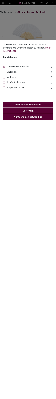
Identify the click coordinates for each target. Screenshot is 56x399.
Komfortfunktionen (16, 82)
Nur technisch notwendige (28, 117)
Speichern (28, 111)
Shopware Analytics (16, 87)
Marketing (11, 77)
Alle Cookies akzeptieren (28, 104)
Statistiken (12, 72)
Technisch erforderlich (18, 66)
